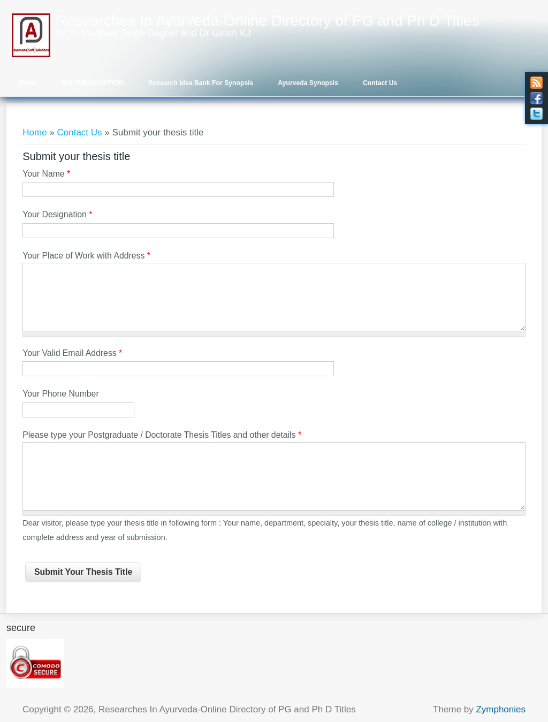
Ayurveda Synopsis (308, 83)
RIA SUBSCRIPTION (93, 83)
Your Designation (57, 214)
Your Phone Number (60, 393)
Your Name (46, 173)
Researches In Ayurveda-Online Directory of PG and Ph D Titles (268, 20)
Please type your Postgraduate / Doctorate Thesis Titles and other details (161, 434)
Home (28, 83)
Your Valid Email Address (72, 353)
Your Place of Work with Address (86, 255)
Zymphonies (501, 709)
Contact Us (380, 83)
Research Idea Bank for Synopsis (200, 83)
